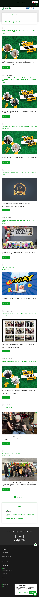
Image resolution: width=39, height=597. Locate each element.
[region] (26, 589)
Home (3, 5)
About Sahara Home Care (7, 570)
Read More (5, 67)
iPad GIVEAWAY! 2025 (8, 267)
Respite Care (5, 584)
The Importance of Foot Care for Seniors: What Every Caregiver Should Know (19, 514)
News (8, 175)
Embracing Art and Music (9, 407)
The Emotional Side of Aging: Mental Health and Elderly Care (19, 126)
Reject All (26, 592)
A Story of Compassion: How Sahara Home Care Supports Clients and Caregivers (18, 509)
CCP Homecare (5, 581)
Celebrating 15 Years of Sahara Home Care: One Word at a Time (19, 173)
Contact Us (11, 5)
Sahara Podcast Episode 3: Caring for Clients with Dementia (19, 361)
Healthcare (4, 128)
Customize (19, 592)
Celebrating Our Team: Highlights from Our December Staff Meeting (19, 314)
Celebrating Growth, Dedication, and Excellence (14, 518)
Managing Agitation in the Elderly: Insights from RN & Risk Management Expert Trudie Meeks (18, 31)
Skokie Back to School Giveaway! (11, 453)
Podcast (3, 33)
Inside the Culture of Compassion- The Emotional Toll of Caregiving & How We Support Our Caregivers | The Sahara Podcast (19, 79)
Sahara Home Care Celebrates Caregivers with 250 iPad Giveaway (18, 220)
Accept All (32, 592)
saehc (6, 27)
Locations (6, 5)
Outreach (4, 586)
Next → (24, 497)
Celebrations (4, 175)
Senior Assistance (6, 582)
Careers (4, 572)
